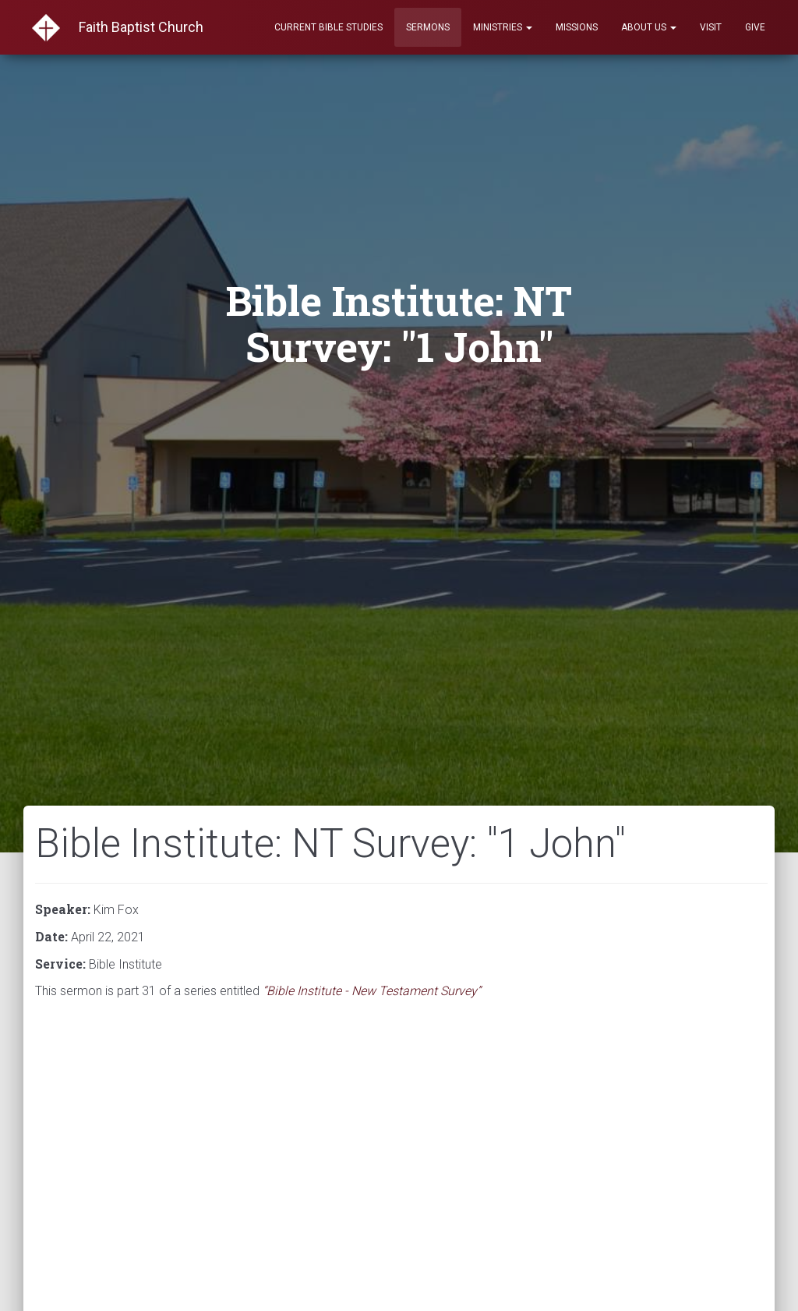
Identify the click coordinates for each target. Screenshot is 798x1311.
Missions (577, 27)
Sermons (428, 27)
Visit (711, 27)
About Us (648, 27)
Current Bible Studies (328, 27)
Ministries (502, 27)
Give (755, 27)
